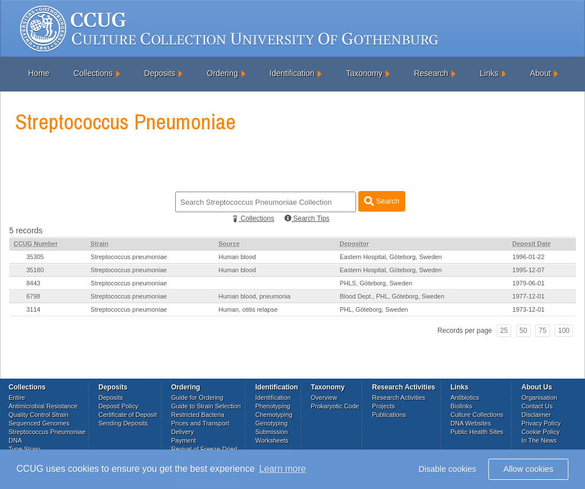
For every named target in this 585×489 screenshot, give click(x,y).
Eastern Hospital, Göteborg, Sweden (390, 256)
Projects (383, 406)
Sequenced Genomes (39, 423)
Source (229, 243)
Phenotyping (272, 406)
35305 (35, 256)
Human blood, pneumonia (255, 296)
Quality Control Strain (39, 414)
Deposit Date (531, 243)
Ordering (222, 73)
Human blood (237, 256)
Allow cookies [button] (529, 469)
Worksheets (271, 440)
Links (489, 73)
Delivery (182, 431)
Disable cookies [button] (447, 469)
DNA (15, 440)
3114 (33, 309)
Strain (99, 243)
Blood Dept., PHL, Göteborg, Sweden (391, 296)
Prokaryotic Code (335, 406)
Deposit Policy (118, 406)
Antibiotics (464, 397)
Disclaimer (536, 414)
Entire (17, 397)
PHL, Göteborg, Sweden (373, 309)
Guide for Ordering (197, 397)
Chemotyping (273, 414)
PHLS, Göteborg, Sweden (375, 283)
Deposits (159, 73)
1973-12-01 (528, 309)
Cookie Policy (540, 431)
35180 (35, 270)
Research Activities (398, 397)
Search (381, 201)
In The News (539, 440)
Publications (389, 414)
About (540, 73)
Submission (271, 431)
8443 (33, 283)
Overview (324, 397)
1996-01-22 (528, 256)
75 (542, 331)
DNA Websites (470, 423)
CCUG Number (36, 243)
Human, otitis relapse (248, 309)
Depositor (354, 243)
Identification (292, 73)
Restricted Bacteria (197, 414)
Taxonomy (364, 73)
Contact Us (536, 406)
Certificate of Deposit (127, 414)
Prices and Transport (200, 423)
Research (431, 73)
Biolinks (461, 406)
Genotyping (271, 423)
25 (504, 331)
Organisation (539, 397)
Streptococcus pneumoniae (128, 256)
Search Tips (307, 218)
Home (38, 73)
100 (564, 331)
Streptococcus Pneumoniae (47, 431)
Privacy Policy (540, 423)
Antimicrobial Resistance (43, 406)
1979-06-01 (528, 283)
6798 (33, 296)
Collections (92, 73)
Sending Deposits (123, 423)
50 (523, 331)
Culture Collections (476, 414)
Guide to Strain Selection (206, 406)
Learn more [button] (282, 469)
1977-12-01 (528, 296)
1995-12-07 (528, 270)
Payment (183, 440)
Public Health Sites (476, 431)
